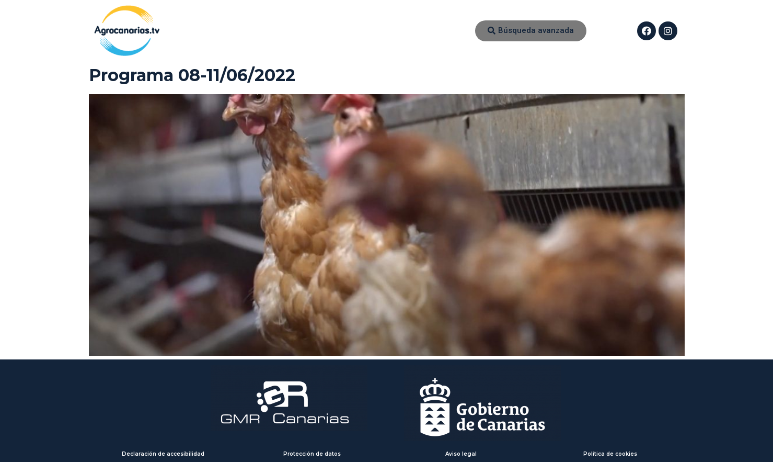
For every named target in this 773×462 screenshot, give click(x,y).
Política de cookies (610, 453)
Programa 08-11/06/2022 (192, 75)
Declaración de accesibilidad (163, 453)
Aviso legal (461, 453)
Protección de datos (312, 453)
